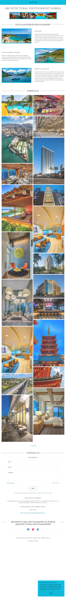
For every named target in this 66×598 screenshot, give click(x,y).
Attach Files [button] (11, 483)
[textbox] (33, 462)
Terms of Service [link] (46, 493)
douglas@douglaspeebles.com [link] (37, 513)
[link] (33, 9)
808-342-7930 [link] (33, 2)
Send (31, 488)
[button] (33, 445)
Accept (46, 593)
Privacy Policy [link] (37, 493)
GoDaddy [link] (36, 541)
